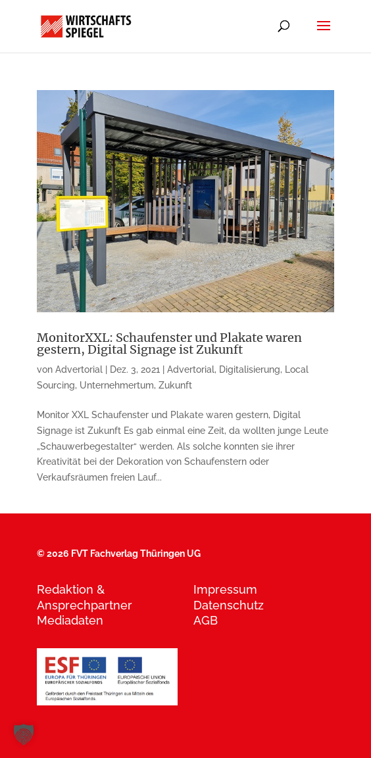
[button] (23, 734)
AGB (205, 620)
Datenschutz (228, 605)
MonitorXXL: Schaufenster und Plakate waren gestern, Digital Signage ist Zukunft (169, 343)
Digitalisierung (249, 369)
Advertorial (79, 369)
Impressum (225, 589)
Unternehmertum (117, 385)
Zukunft (175, 385)
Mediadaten (70, 620)
